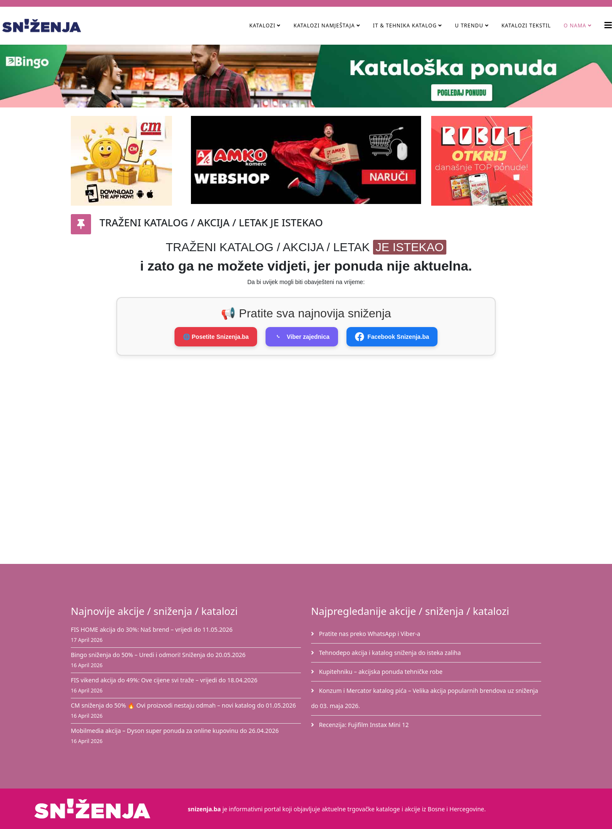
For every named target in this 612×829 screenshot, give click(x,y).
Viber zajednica (302, 336)
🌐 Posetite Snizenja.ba (216, 336)
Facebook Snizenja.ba (392, 336)
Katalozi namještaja (323, 25)
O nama (575, 25)
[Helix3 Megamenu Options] (608, 25)
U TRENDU (469, 25)
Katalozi (262, 25)
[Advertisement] (311, 410)
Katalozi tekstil (526, 25)
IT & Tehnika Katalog (405, 25)
